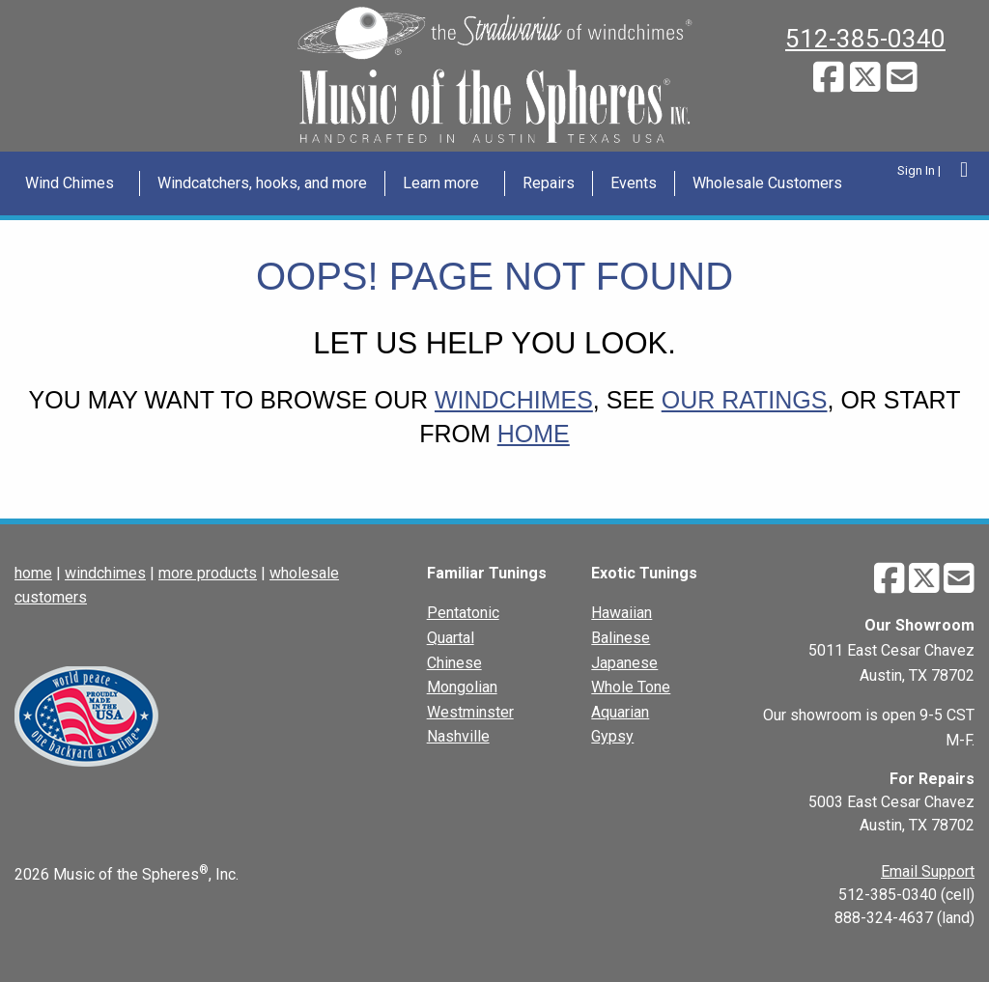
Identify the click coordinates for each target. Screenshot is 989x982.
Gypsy (612, 736)
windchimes (514, 399)
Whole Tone (630, 687)
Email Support (928, 871)
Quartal (450, 638)
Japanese (624, 663)
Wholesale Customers (767, 183)
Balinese (620, 638)
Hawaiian (621, 612)
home (533, 433)
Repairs (549, 183)
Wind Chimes (69, 183)
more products (207, 573)
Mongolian (462, 687)
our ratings (745, 399)
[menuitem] (74, 183)
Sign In (916, 170)
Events (633, 183)
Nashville (458, 736)
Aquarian (620, 712)
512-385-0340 (865, 38)
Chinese (454, 663)
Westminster (470, 712)
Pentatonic (463, 612)
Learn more (441, 183)
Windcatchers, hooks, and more (262, 183)
